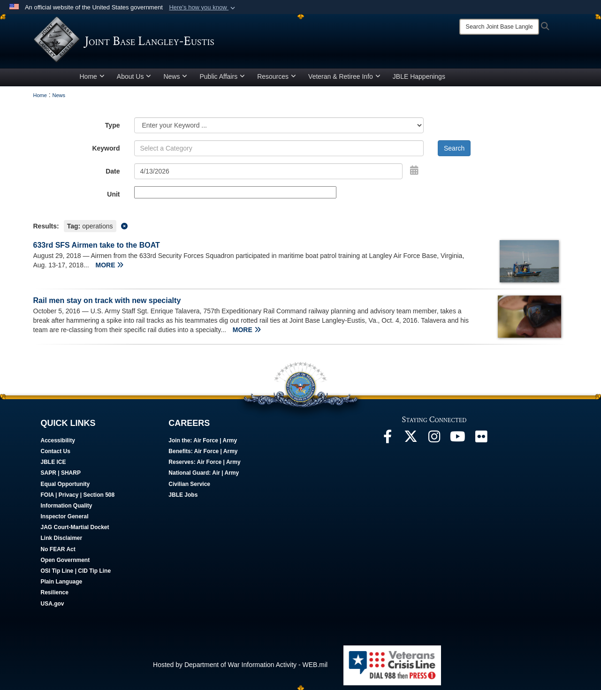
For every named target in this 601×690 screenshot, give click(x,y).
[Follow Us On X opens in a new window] (411, 439)
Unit (113, 194)
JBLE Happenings (419, 76)
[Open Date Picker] (414, 170)
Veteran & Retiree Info (344, 76)
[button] (203, 7)
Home (92, 76)
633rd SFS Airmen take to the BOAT (96, 245)
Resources (276, 76)
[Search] (499, 27)
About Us (134, 76)
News (175, 76)
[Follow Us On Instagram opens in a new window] (434, 439)
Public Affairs (222, 76)
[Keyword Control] (279, 148)
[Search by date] (268, 171)
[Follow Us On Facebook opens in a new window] (387, 439)
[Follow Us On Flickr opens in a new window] (481, 439)
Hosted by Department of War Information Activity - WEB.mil (240, 664)
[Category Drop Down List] (279, 125)
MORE (109, 265)
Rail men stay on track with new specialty (107, 300)
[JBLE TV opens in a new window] (458, 439)
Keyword (106, 148)
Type (112, 125)
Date (113, 171)
